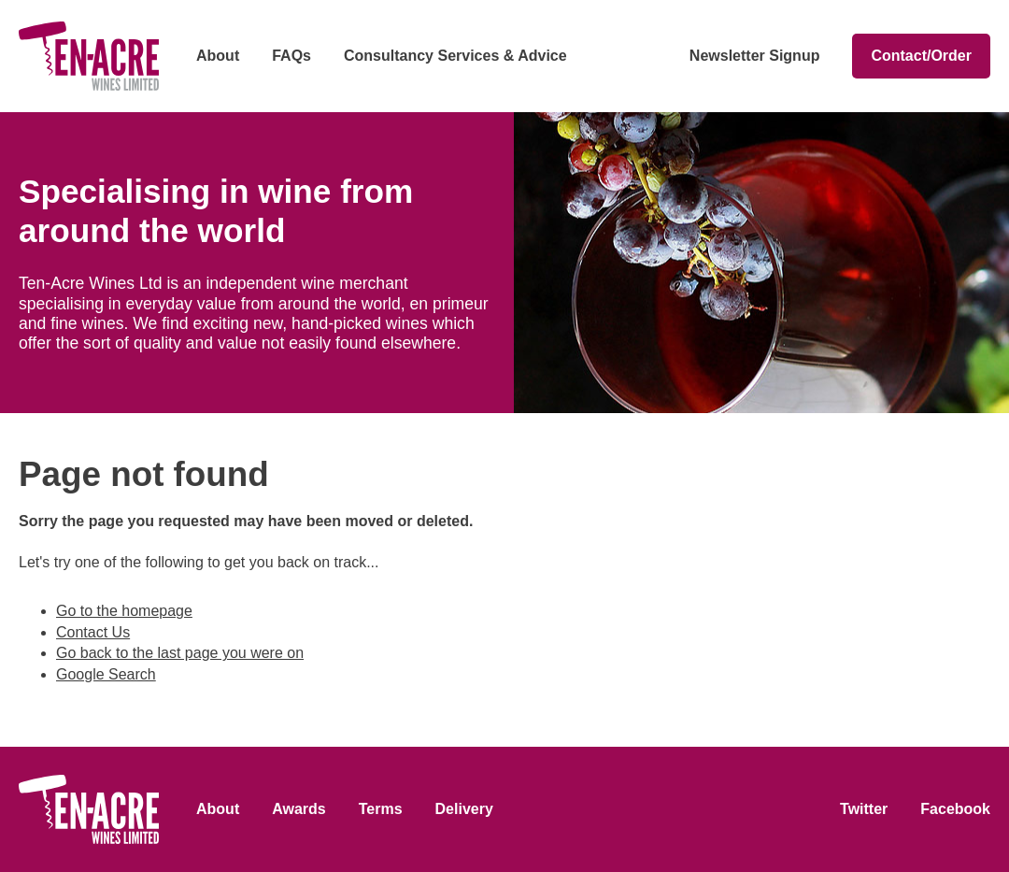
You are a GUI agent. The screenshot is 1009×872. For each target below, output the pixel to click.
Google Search (106, 674)
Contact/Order (921, 56)
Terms (381, 809)
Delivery (464, 809)
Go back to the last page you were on (180, 653)
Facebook (955, 809)
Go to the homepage (124, 611)
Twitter (864, 809)
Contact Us (93, 632)
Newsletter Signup (754, 56)
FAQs (291, 56)
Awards (299, 809)
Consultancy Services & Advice (455, 56)
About (217, 56)
